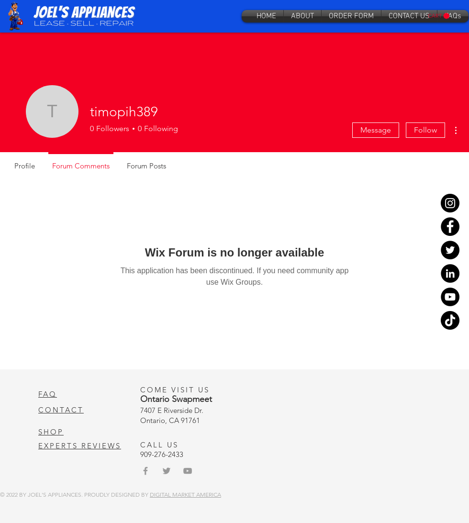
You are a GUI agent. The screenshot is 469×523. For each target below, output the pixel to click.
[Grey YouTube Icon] (187, 471)
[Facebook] (450, 226)
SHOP (51, 431)
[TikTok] (450, 320)
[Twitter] (450, 250)
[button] (438, 16)
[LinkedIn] (450, 273)
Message (375, 129)
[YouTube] (450, 297)
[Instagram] (450, 203)
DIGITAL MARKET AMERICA (185, 494)
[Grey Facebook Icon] (145, 471)
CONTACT (61, 409)
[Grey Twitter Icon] (166, 471)
